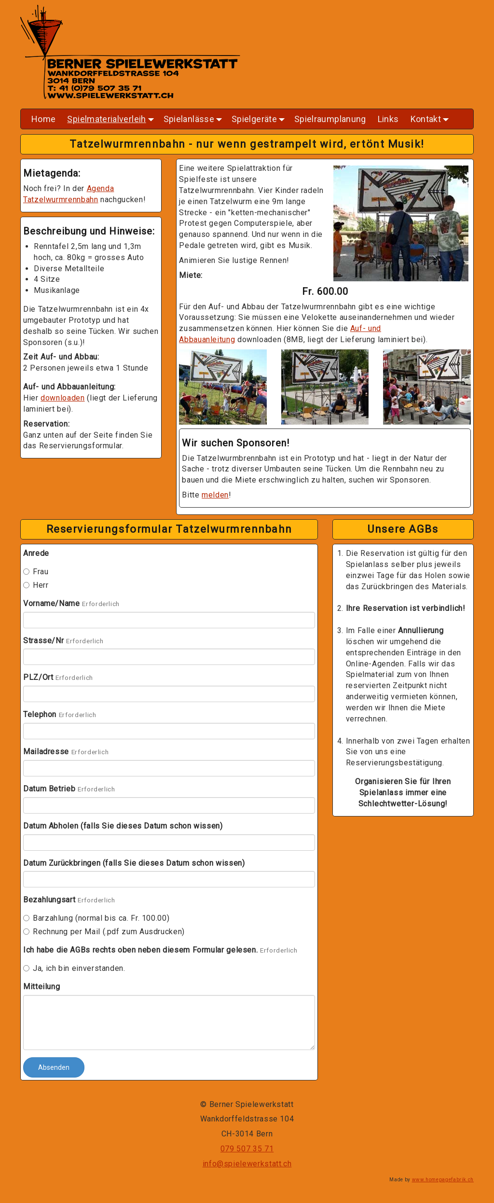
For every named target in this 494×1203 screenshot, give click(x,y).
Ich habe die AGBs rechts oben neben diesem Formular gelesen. (140, 949)
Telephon (39, 714)
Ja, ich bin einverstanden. (74, 968)
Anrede (36, 553)
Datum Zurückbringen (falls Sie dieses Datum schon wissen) (134, 863)
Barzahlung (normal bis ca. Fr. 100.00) (96, 918)
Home (43, 119)
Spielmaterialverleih (111, 121)
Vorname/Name (51, 603)
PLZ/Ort (38, 677)
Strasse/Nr (43, 640)
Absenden (53, 1067)
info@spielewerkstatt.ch (247, 1163)
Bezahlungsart (49, 899)
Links (388, 119)
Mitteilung (41, 986)
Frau (36, 571)
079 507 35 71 (247, 1148)
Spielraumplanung (330, 119)
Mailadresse (46, 751)
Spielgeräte (259, 121)
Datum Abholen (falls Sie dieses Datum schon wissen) (123, 825)
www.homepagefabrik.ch (443, 1179)
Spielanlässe (194, 121)
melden (215, 494)
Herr (36, 585)
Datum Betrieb (49, 788)
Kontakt (431, 121)
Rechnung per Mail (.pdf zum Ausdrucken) (104, 931)
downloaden (62, 397)
